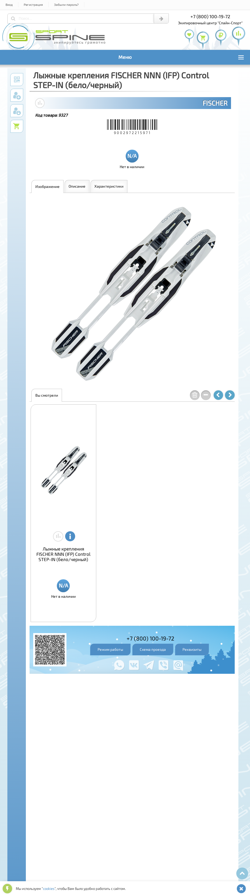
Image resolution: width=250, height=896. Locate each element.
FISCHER (215, 103)
